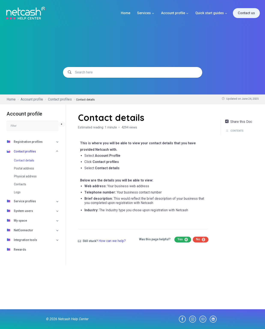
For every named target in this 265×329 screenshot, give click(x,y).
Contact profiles (21, 151)
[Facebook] (182, 319)
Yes (183, 239)
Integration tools (22, 240)
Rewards (16, 249)
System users (20, 211)
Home (125, 13)
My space (17, 220)
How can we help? (112, 241)
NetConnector (20, 230)
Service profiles (21, 201)
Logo (17, 192)
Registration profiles (25, 141)
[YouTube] (202, 319)
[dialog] (257, 320)
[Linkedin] (213, 319)
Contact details (24, 160)
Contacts (20, 184)
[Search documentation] (132, 72)
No (200, 239)
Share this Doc (238, 122)
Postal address (24, 168)
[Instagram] (192, 319)
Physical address (25, 176)
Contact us (246, 13)
